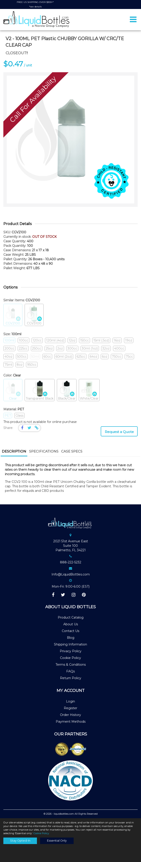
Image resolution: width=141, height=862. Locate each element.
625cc (81, 356)
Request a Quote (119, 432)
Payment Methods (70, 722)
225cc (23, 348)
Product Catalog (70, 617)
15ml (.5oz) (101, 340)
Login (70, 701)
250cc (36, 348)
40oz (8, 356)
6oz (104, 356)
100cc (23, 340)
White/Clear (89, 390)
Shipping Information (70, 644)
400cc (119, 348)
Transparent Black (39, 390)
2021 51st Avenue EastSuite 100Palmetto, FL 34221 (70, 545)
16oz (117, 340)
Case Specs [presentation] (71, 451)
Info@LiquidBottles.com (70, 574)
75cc (129, 356)
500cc (22, 356)
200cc (9, 348)
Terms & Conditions (71, 665)
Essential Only (57, 840)
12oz (72, 340)
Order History (70, 715)
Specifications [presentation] (43, 451)
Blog (70, 638)
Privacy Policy (70, 651)
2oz (60, 348)
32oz (106, 348)
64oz (93, 356)
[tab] (14, 452)
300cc (72, 348)
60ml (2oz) (64, 356)
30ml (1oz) (90, 348)
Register (70, 708)
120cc (37, 340)
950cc (31, 365)
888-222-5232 (70, 562)
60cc (47, 356)
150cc (84, 340)
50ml (35, 356)
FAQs (70, 671)
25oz (49, 348)
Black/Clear (66, 390)
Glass (19, 415)
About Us (70, 624)
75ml (8, 365)
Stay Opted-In (20, 840)
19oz (128, 340)
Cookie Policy (70, 658)
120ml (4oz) (55, 340)
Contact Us (70, 631)
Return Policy (70, 678)
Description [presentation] (14, 451)
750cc (116, 356)
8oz (20, 365)
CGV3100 (34, 315)
